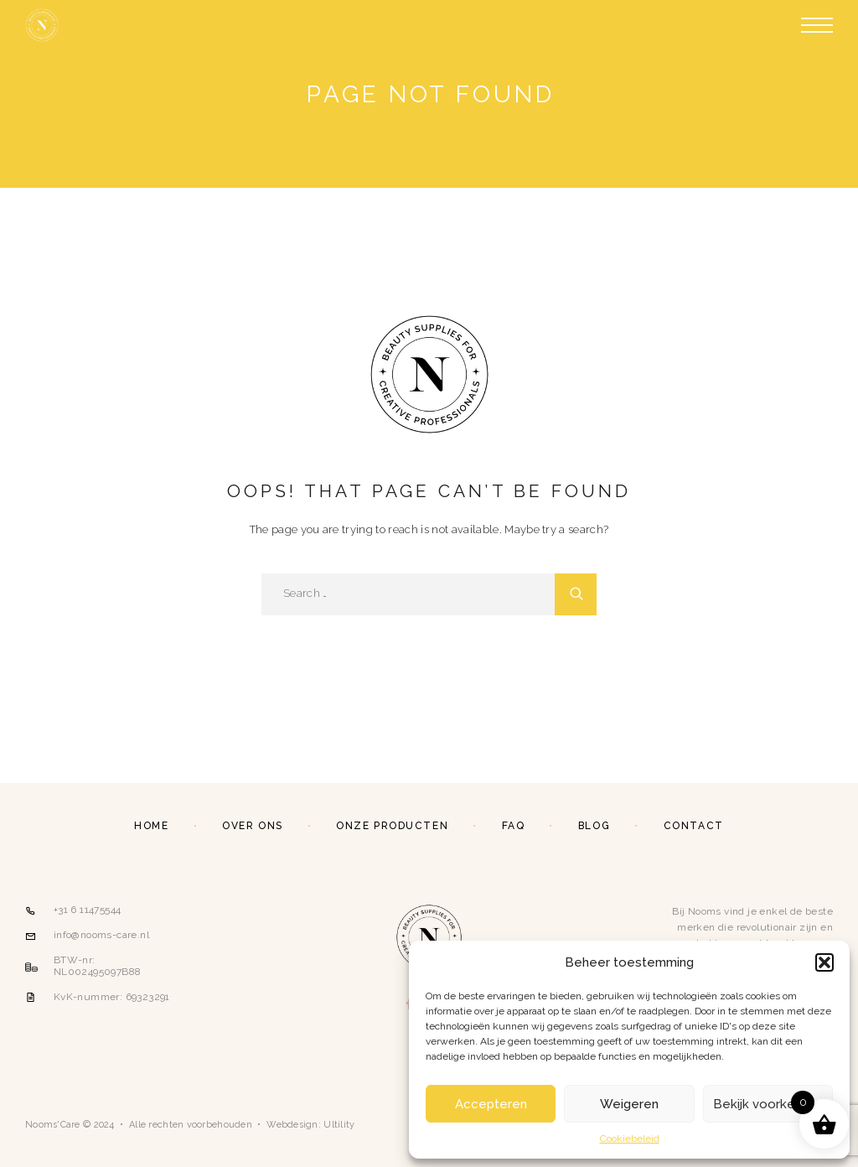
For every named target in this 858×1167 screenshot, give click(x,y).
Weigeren (629, 1104)
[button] (824, 962)
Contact (694, 826)
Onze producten (392, 826)
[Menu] (817, 25)
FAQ (513, 826)
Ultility (338, 1124)
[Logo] (42, 25)
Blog (594, 826)
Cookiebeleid (629, 1138)
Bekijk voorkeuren (767, 1104)
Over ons (252, 826)
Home (151, 826)
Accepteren (491, 1104)
